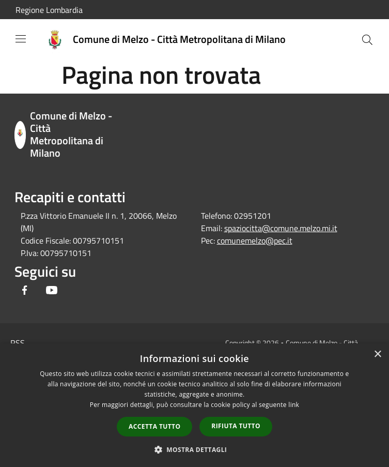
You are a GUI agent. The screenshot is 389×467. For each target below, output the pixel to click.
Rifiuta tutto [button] (235, 425)
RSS (17, 343)
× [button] (377, 354)
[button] (194, 449)
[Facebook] (24, 291)
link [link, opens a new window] (293, 404)
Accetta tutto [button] (154, 426)
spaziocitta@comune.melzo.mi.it (280, 228)
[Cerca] (367, 40)
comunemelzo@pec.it (254, 240)
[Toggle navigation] (20, 39)
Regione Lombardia (49, 10)
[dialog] (194, 405)
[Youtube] (51, 291)
